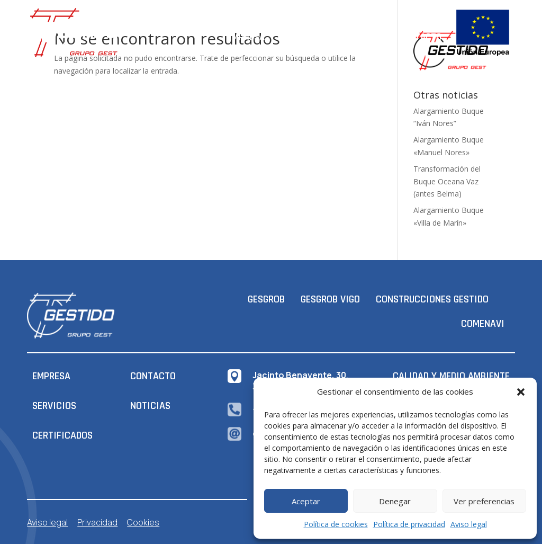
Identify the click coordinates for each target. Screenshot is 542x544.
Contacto (420, 37)
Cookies (143, 522)
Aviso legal (468, 524)
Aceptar (306, 501)
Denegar (395, 501)
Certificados (305, 37)
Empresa (246, 37)
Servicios (366, 37)
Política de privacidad (409, 524)
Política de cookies (336, 524)
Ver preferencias (484, 501)
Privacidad (97, 522)
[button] (521, 392)
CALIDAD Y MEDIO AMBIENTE (451, 376)
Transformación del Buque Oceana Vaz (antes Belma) (447, 181)
